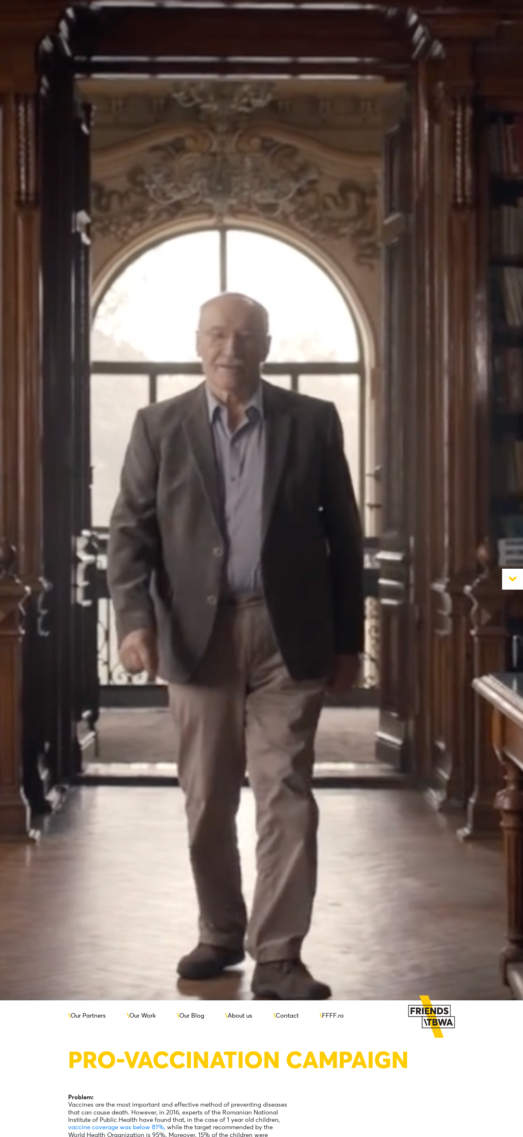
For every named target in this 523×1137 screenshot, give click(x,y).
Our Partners (88, 1015)
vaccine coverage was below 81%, (116, 1127)
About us (240, 1015)
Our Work (142, 1015)
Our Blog (191, 1015)
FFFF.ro (333, 1015)
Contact (287, 1015)
